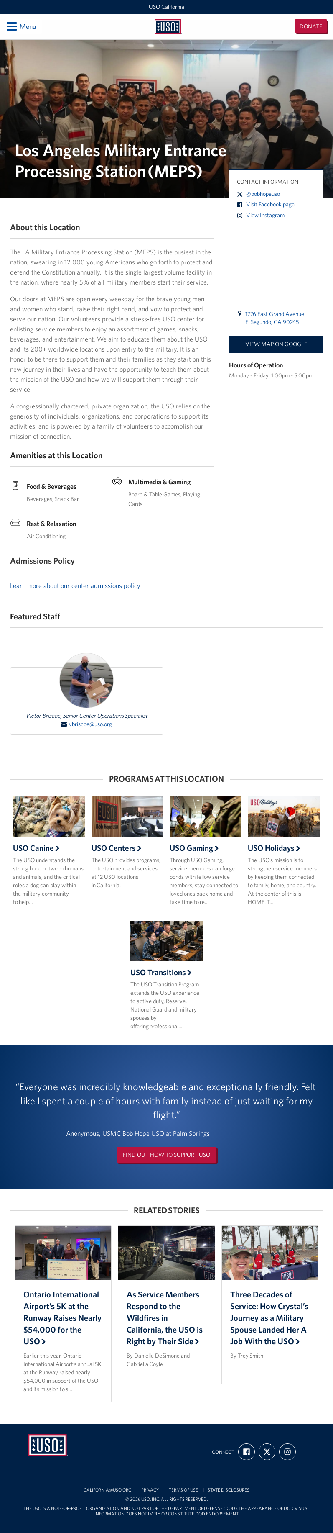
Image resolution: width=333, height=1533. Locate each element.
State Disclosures (228, 1490)
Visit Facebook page (266, 204)
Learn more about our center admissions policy (75, 585)
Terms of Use (183, 1490)
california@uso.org (108, 1490)
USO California (166, 6)
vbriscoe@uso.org (86, 724)
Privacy (150, 1490)
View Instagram (261, 215)
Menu (20, 26)
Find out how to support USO (166, 1154)
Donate (311, 26)
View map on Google (276, 344)
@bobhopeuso (258, 194)
